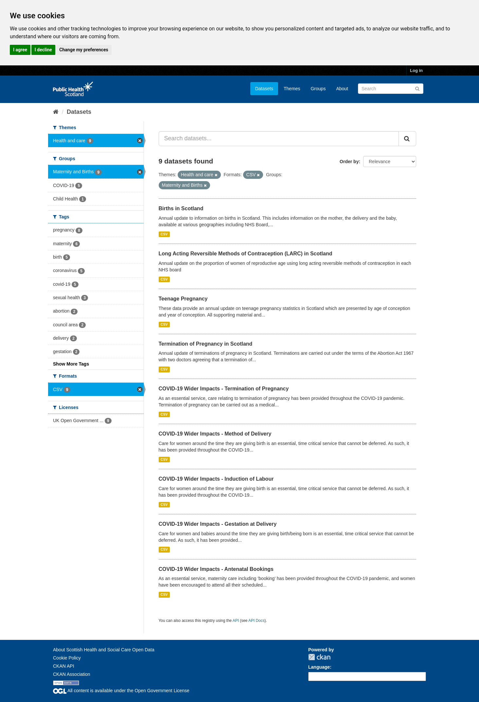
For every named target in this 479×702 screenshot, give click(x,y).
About (342, 88)
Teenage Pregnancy (183, 298)
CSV (164, 234)
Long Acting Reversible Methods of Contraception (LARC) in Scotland (245, 253)
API (236, 620)
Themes (292, 88)
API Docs (256, 620)
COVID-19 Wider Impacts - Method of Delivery (215, 434)
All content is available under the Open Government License (121, 690)
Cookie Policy (67, 657)
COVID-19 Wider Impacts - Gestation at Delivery (218, 524)
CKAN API (63, 666)
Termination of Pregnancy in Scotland (206, 344)
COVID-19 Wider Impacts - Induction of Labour (216, 479)
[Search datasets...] (279, 138)
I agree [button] (20, 49)
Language (319, 667)
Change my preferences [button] (83, 49)
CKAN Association (71, 674)
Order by (349, 161)
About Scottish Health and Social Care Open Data (103, 649)
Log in (416, 70)
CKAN (319, 657)
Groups (318, 88)
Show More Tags (71, 364)
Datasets (264, 88)
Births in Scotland (181, 208)
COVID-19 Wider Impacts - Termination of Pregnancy (224, 388)
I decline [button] (43, 49)
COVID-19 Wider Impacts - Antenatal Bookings (216, 569)
